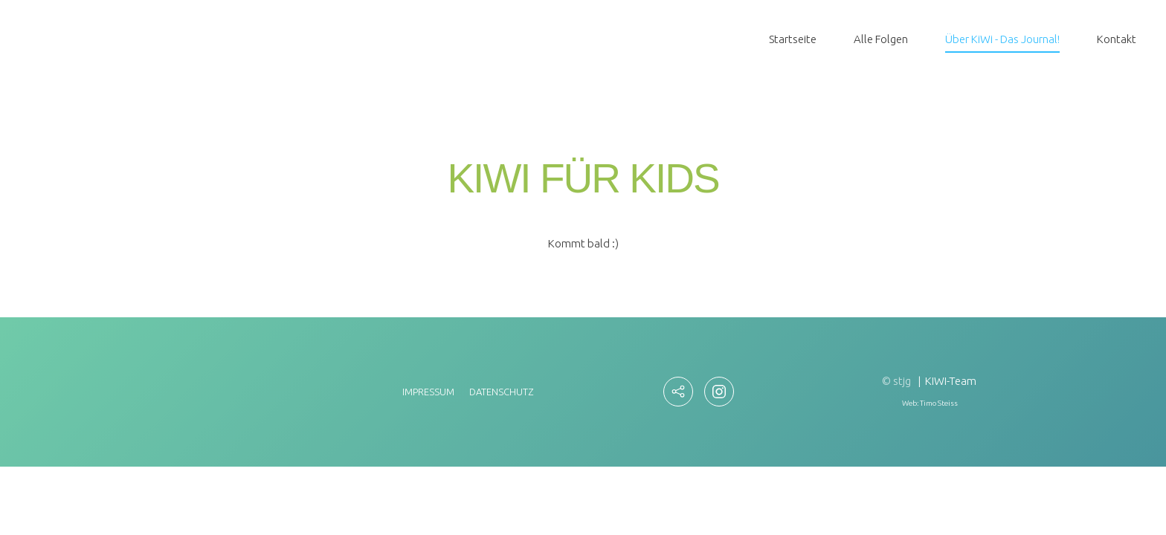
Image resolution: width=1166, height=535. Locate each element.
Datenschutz (501, 391)
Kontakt (1116, 39)
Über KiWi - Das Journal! (1002, 39)
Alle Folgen (881, 39)
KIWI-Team (950, 380)
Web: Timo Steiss (930, 403)
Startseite (792, 39)
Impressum (428, 391)
